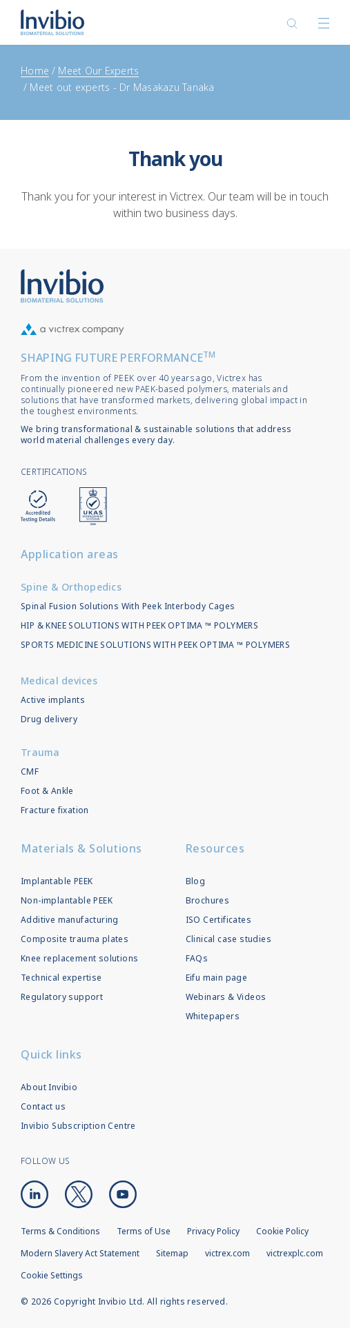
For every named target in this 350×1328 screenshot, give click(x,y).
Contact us (43, 1106)
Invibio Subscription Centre (78, 1126)
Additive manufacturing (70, 920)
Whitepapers (213, 1016)
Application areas (70, 554)
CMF (30, 771)
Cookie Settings (52, 1275)
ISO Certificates (218, 920)
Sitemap (172, 1253)
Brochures (208, 900)
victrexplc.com (294, 1253)
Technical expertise (61, 977)
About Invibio (49, 1087)
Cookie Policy (282, 1231)
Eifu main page (217, 977)
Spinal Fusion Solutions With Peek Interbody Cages (128, 606)
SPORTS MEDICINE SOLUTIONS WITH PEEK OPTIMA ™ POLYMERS (155, 645)
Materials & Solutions (81, 848)
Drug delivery (49, 719)
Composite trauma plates (74, 939)
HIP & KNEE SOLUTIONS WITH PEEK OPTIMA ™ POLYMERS (139, 625)
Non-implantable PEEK (67, 900)
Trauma (40, 752)
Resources (215, 848)
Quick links (51, 1054)
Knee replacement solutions (79, 958)
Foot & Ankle (47, 791)
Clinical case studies (228, 939)
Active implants (53, 700)
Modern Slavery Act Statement (80, 1253)
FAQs (197, 958)
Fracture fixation (55, 810)
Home (35, 70)
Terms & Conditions (60, 1231)
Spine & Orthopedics (71, 586)
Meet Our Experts (98, 70)
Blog (196, 881)
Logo (62, 286)
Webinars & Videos (226, 997)
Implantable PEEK (57, 881)
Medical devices (59, 680)
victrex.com (227, 1253)
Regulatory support (62, 997)
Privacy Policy (213, 1231)
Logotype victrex (52, 22)
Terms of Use (144, 1231)
